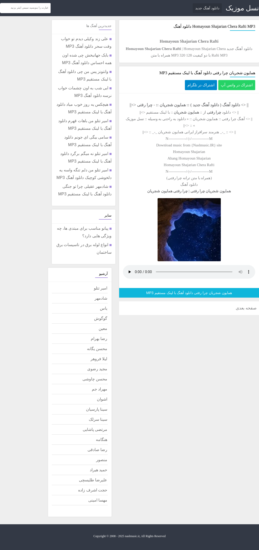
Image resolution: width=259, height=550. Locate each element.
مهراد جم (99, 389)
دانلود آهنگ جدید (207, 8)
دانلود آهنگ (231, 105)
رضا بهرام (99, 338)
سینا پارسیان (96, 409)
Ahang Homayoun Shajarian (189, 158)
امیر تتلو (100, 288)
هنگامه (101, 439)
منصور (101, 460)
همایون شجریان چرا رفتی (210, 191)
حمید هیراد (98, 470)
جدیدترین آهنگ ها (99, 26)
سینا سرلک (98, 419)
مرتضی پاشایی (95, 429)
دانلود (181, 119)
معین (103, 328)
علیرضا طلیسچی (93, 480)
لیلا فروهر (99, 359)
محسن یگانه (97, 349)
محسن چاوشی (94, 379)
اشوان (102, 399)
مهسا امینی (97, 500)
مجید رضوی (97, 369)
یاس (103, 308)
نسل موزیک (242, 8)
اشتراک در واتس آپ (237, 85)
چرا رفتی (145, 105)
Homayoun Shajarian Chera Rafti (219, 26)
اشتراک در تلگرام (200, 85)
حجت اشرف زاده (92, 490)
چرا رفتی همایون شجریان (167, 191)
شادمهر (101, 298)
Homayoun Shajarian (189, 152)
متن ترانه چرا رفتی (182, 178)
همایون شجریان (173, 105)
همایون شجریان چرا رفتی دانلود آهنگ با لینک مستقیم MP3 (207, 73)
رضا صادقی (97, 450)
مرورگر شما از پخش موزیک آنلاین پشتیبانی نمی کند (189, 272)
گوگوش (100, 318)
